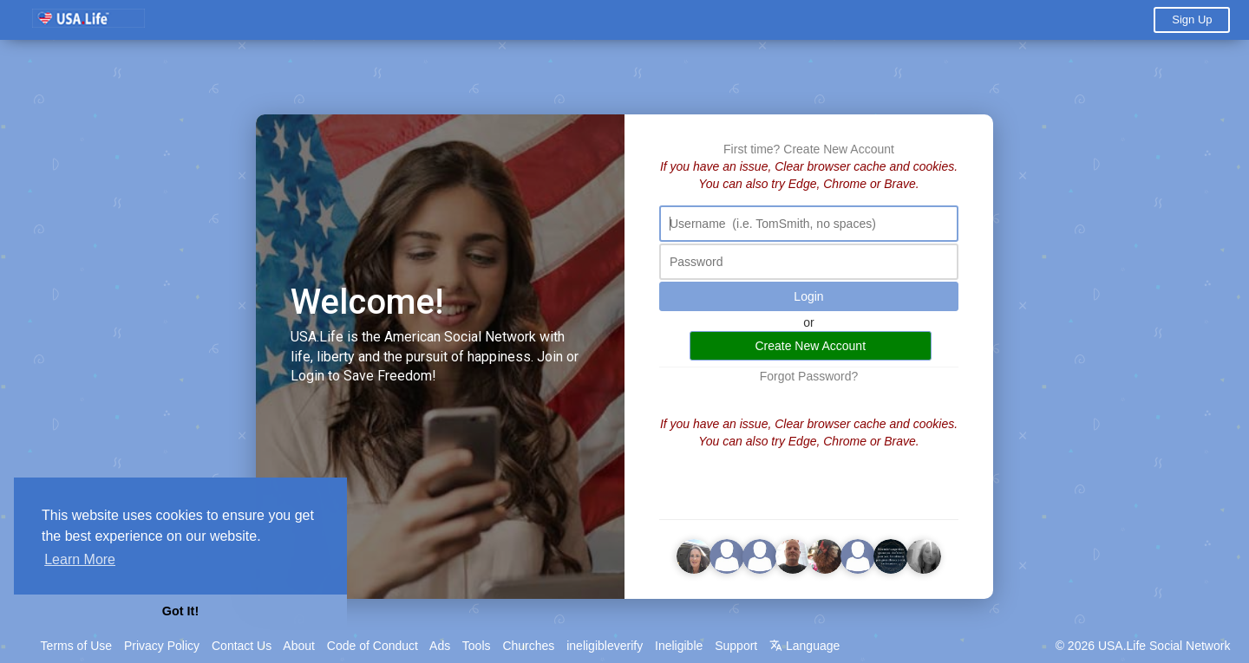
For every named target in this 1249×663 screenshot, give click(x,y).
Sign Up (1192, 19)
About (299, 646)
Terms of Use (76, 646)
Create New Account (838, 149)
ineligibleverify (604, 646)
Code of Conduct (372, 646)
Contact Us (241, 646)
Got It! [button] (180, 611)
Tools (476, 646)
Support (736, 646)
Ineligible (679, 646)
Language (804, 646)
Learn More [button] (79, 559)
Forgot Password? (809, 376)
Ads (439, 646)
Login (808, 296)
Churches (528, 646)
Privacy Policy (161, 646)
